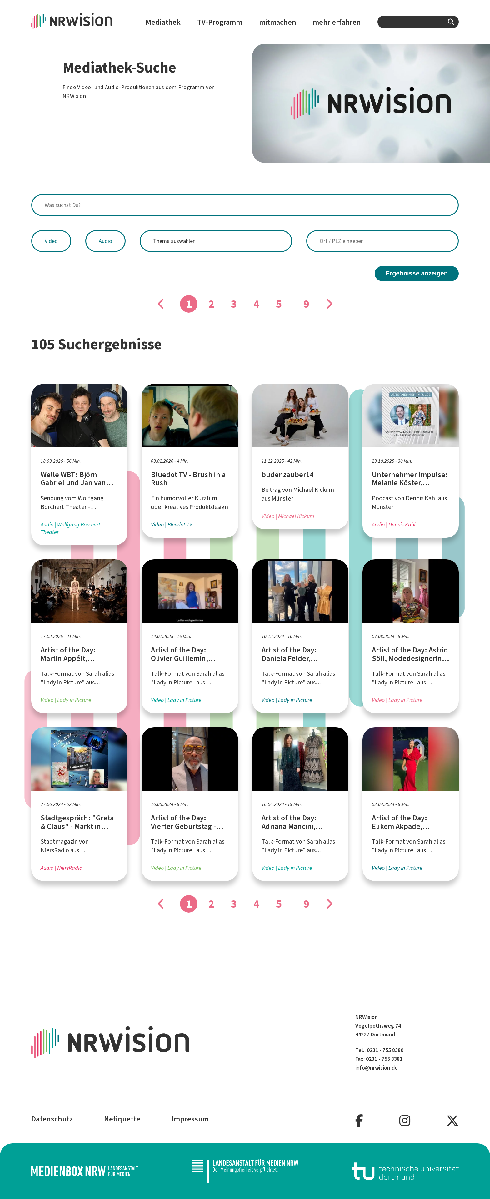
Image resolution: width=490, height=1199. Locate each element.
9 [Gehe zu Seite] (306, 303)
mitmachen (277, 22)
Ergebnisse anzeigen (417, 273)
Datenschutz (52, 1119)
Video (51, 241)
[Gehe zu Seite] (329, 304)
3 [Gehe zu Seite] (234, 303)
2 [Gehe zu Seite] (211, 303)
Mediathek (163, 22)
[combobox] (418, 22)
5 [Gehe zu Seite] (279, 303)
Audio (105, 241)
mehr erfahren (337, 22)
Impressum (190, 1119)
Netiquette (122, 1119)
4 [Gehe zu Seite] (256, 303)
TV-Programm (219, 22)
